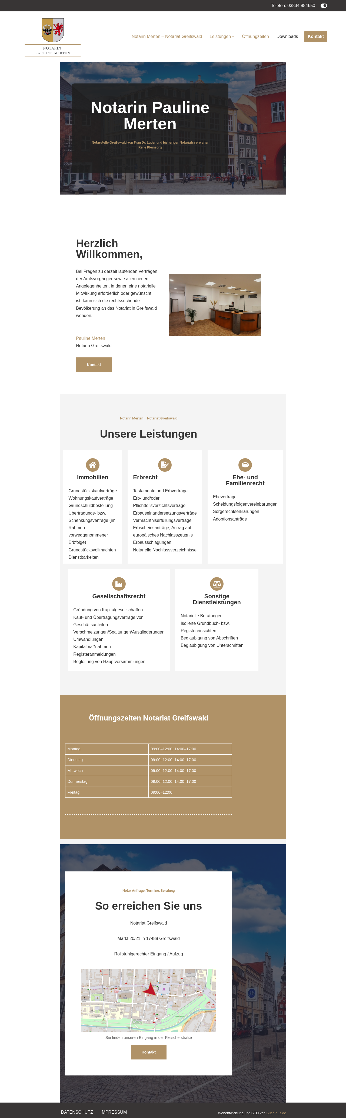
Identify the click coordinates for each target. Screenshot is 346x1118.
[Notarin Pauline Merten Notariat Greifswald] (52, 36)
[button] (233, 36)
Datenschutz (77, 1092)
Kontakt (316, 36)
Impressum (114, 1092)
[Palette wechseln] (324, 5)
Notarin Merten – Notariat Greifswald (167, 36)
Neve (24, 1111)
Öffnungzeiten (255, 36)
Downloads (287, 36)
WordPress (73, 1111)
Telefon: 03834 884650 (293, 5)
